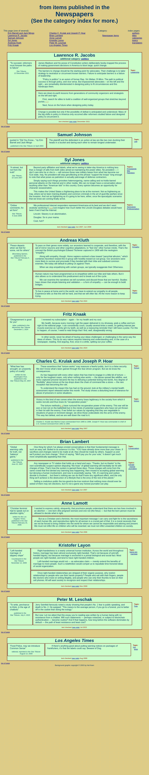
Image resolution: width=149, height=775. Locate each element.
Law (135, 141)
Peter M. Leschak (57, 43)
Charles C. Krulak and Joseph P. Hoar (67, 33)
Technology (131, 207)
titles (134, 35)
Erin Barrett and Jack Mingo (21, 33)
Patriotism (131, 173)
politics (85, 59)
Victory (136, 401)
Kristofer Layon (56, 40)
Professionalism (133, 209)
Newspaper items (110, 35)
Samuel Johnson (16, 38)
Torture (136, 368)
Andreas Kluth (14, 43)
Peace (134, 293)
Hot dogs (135, 648)
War (128, 171)
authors (135, 33)
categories (137, 38)
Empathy (135, 247)
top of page (5, 126)
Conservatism (133, 448)
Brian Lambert (56, 35)
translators (137, 43)
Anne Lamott (55, 38)
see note (73, 122)
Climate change (131, 466)
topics (135, 40)
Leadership (135, 72)
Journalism (132, 469)
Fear (136, 606)
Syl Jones (12, 40)
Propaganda (131, 169)
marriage (133, 553)
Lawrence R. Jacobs (17, 35)
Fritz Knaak (13, 45)
